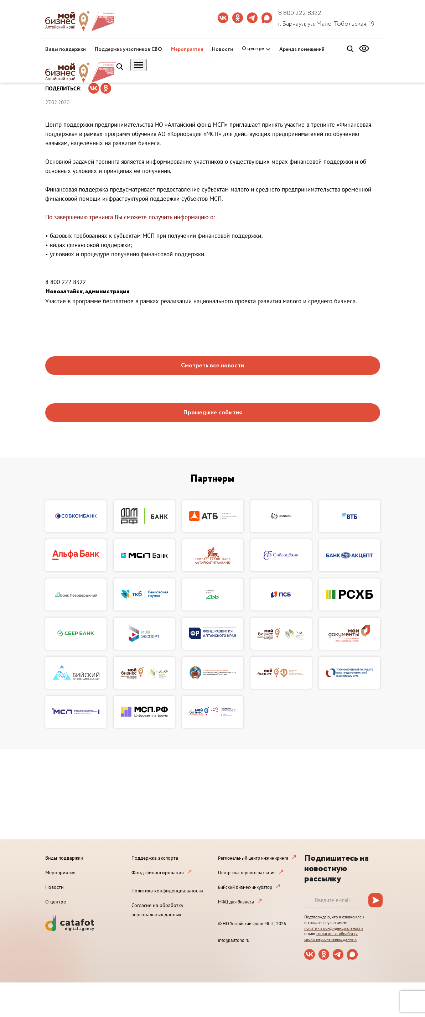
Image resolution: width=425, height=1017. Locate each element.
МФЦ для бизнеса (236, 902)
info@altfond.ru (233, 940)
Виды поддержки (65, 49)
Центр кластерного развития (246, 873)
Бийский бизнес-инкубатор (245, 887)
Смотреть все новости (212, 365)
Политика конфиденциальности (167, 890)
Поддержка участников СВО (128, 49)
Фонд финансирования (157, 872)
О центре (253, 48)
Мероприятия (187, 49)
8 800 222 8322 (299, 13)
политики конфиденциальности (333, 928)
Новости (222, 49)
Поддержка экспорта (154, 858)
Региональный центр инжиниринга (253, 858)
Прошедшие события (212, 412)
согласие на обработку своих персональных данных (331, 936)
